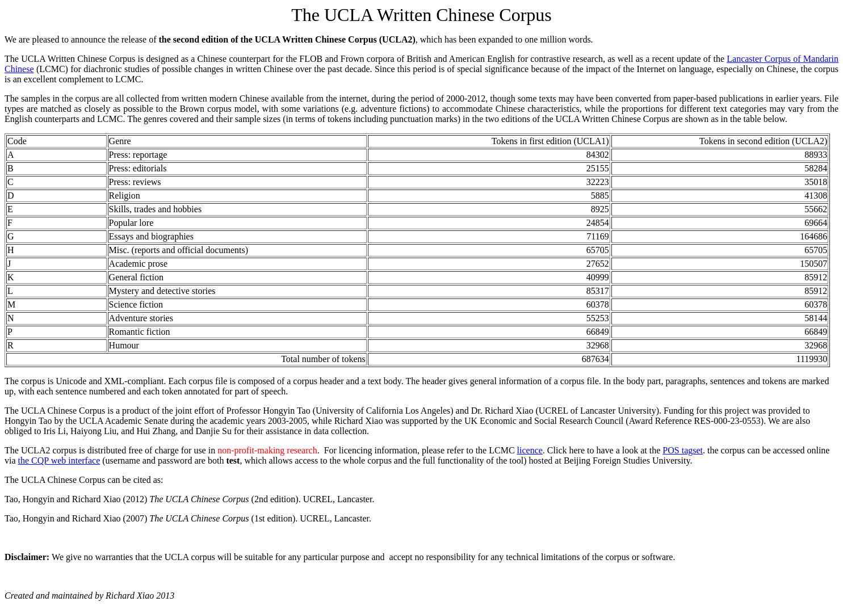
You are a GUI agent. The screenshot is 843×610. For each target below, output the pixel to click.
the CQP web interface (59, 460)
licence (530, 450)
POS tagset (682, 450)
